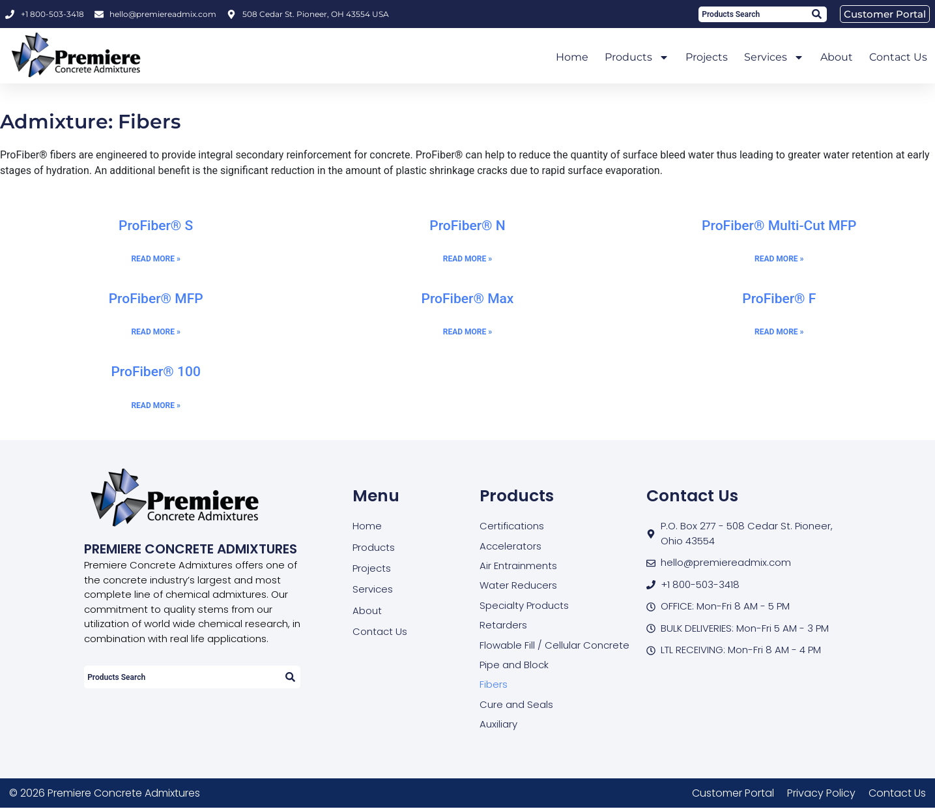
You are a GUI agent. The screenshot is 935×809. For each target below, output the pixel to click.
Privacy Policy (821, 793)
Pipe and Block (514, 665)
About (836, 57)
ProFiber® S (156, 225)
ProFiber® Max (468, 298)
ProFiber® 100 (155, 371)
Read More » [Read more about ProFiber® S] (155, 258)
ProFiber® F (779, 298)
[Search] (816, 14)
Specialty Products (524, 605)
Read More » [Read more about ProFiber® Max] (467, 331)
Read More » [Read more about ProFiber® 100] (155, 405)
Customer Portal (733, 793)
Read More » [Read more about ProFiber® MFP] (155, 331)
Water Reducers (518, 586)
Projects (706, 57)
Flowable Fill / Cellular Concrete (554, 645)
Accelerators (510, 546)
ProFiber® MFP (156, 298)
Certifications (512, 526)
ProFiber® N (467, 225)
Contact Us (898, 57)
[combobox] (751, 14)
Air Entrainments (518, 565)
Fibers (494, 685)
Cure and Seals (516, 705)
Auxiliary (498, 724)
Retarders (503, 625)
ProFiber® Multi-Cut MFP (779, 225)
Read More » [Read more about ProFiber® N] (467, 258)
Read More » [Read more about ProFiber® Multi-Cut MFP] (779, 258)
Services (774, 57)
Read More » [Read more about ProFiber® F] (779, 331)
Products (637, 57)
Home (572, 57)
